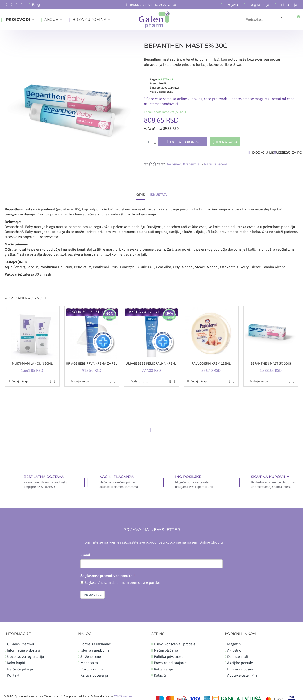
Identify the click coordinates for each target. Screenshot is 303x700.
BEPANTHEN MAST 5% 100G (271, 354)
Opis (140, 190)
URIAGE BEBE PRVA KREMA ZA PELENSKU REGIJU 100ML (92, 354)
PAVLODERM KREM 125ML (211, 354)
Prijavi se (93, 586)
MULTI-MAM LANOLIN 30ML (32, 354)
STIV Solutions (123, 687)
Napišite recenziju (217, 166)
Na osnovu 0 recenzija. (183, 166)
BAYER (163, 79)
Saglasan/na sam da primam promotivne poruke (122, 573)
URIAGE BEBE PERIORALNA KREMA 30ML (151, 354)
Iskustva (158, 190)
